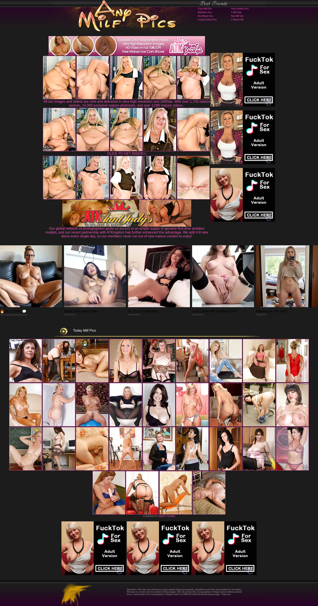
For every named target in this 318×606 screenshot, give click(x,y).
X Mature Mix (237, 19)
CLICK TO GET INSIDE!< (126, 153)
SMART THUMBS (166, 516)
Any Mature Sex (205, 16)
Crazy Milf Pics (205, 9)
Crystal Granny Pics (207, 19)
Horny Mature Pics (240, 9)
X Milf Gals (236, 12)
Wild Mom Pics (205, 12)
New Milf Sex (237, 16)
